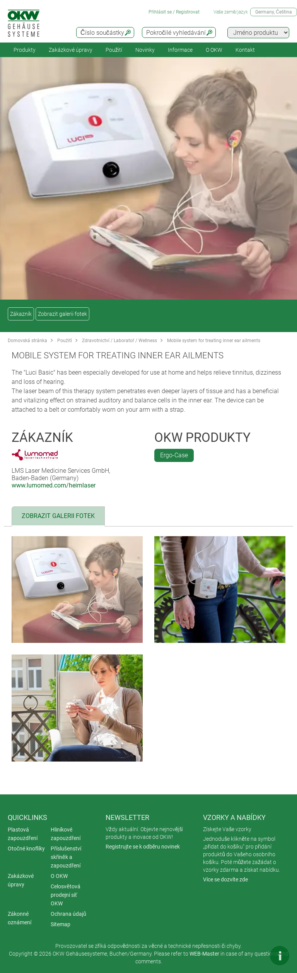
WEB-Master (204, 954)
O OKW (59, 876)
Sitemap (60, 924)
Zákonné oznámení (19, 918)
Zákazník (21, 314)
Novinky (145, 50)
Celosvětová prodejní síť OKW (65, 895)
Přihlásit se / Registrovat (174, 12)
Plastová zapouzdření (23, 833)
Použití (114, 50)
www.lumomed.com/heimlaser (54, 485)
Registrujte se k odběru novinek (143, 846)
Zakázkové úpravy (70, 50)
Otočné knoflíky (26, 848)
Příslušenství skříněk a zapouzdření (66, 857)
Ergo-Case (174, 455)
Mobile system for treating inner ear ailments (213, 340)
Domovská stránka (27, 340)
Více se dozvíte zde (225, 879)
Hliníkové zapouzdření (65, 833)
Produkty (25, 50)
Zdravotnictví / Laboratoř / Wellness (119, 340)
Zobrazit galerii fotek (62, 314)
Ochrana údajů (68, 914)
